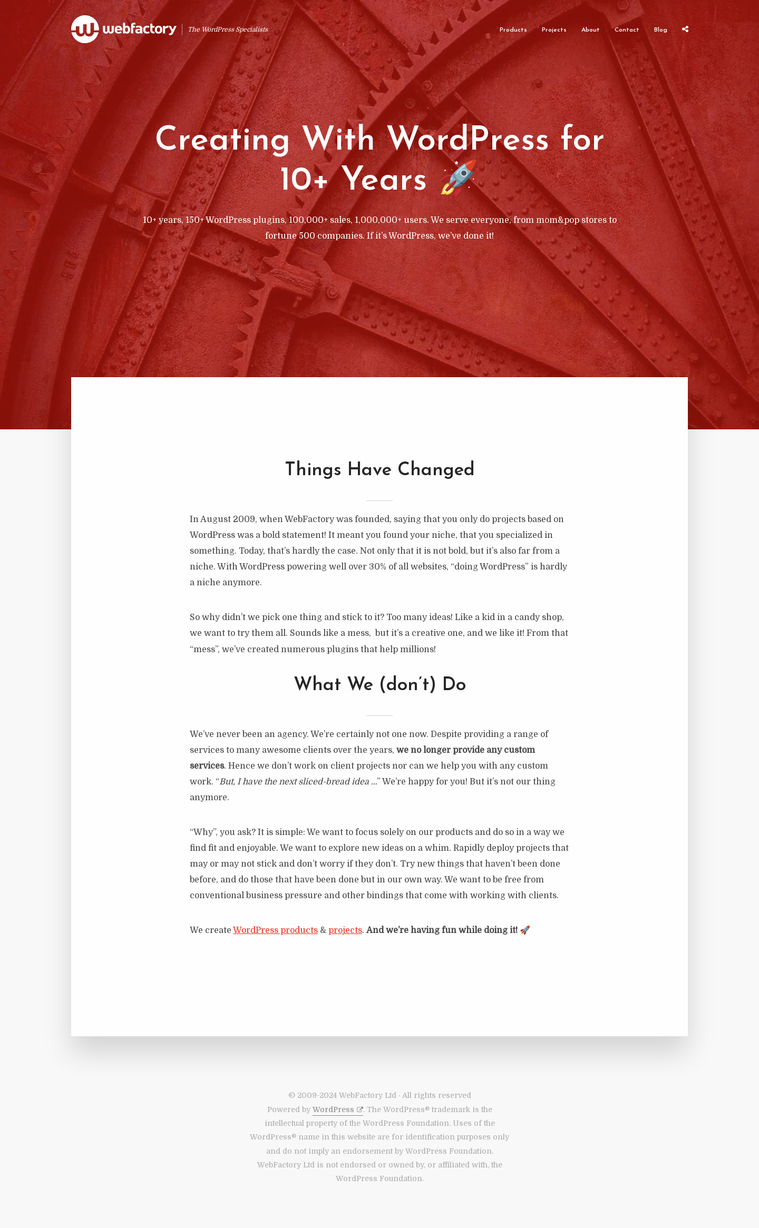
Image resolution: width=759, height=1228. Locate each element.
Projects (554, 30)
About (590, 30)
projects (345, 930)
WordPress (333, 1109)
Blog (660, 30)
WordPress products (275, 930)
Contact (627, 30)
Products (513, 30)
